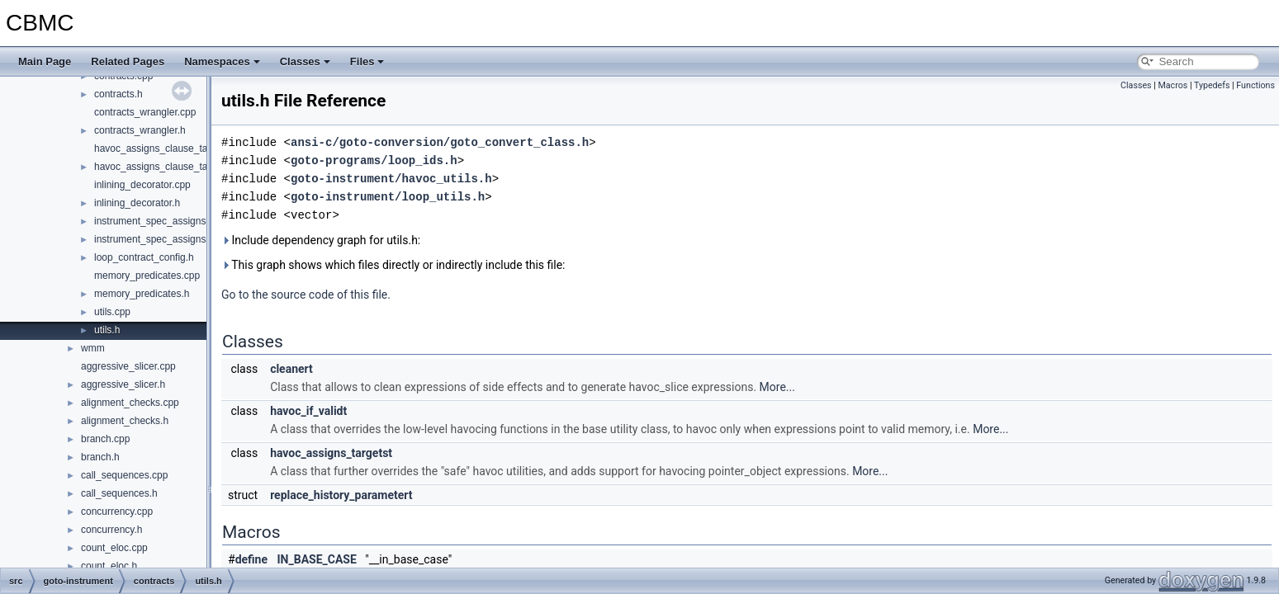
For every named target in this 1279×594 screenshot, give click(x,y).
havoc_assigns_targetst (331, 453)
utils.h (107, 330)
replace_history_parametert (341, 495)
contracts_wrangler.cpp (145, 112)
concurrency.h (111, 529)
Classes (305, 61)
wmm (93, 348)
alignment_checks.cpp (130, 402)
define (251, 559)
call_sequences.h (119, 493)
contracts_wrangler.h (140, 130)
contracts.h (118, 94)
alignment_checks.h (124, 421)
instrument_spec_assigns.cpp (159, 221)
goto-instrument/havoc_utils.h (391, 178)
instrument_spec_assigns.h (154, 239)
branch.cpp (105, 439)
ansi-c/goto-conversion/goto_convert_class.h (440, 142)
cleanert (291, 368)
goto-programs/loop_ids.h (374, 160)
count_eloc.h (109, 566)
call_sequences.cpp (124, 475)
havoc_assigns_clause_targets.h (166, 166)
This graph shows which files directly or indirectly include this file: (393, 264)
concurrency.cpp (117, 511)
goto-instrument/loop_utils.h (388, 197)
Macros (1172, 85)
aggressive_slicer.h (123, 384)
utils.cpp (112, 312)
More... (777, 387)
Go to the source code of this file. (306, 294)
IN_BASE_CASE (317, 559)
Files (367, 61)
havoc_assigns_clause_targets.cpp (171, 148)
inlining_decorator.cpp (142, 185)
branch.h (100, 457)
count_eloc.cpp (114, 548)
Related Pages (127, 61)
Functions (1255, 85)
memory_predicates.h (141, 293)
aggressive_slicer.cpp (128, 366)
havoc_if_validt (308, 410)
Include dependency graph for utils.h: (320, 240)
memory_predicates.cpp (147, 275)
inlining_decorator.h (137, 203)
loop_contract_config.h (144, 257)
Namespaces (222, 61)
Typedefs (1212, 85)
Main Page (44, 61)
